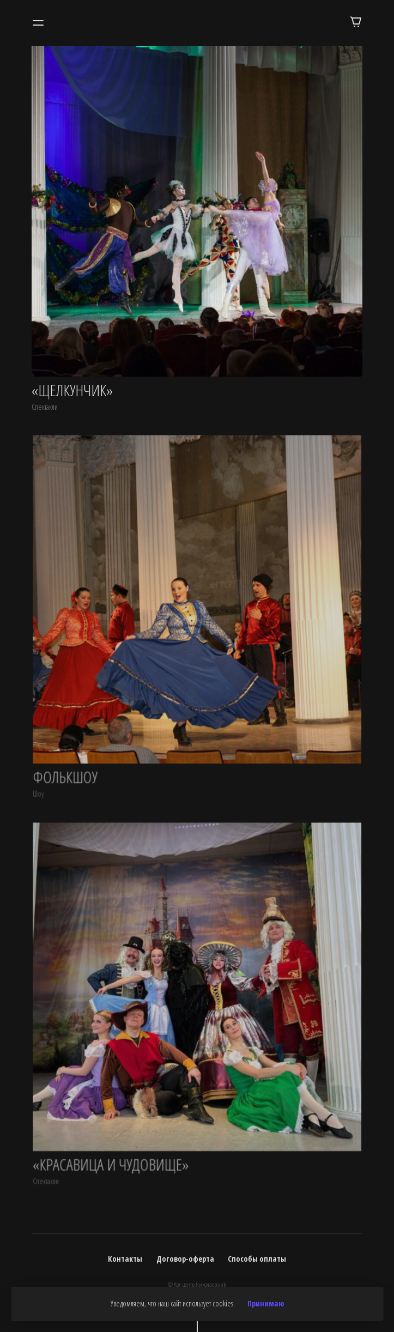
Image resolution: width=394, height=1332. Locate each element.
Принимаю (265, 1303)
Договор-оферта (185, 1259)
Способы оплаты (257, 1259)
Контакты (125, 1259)
